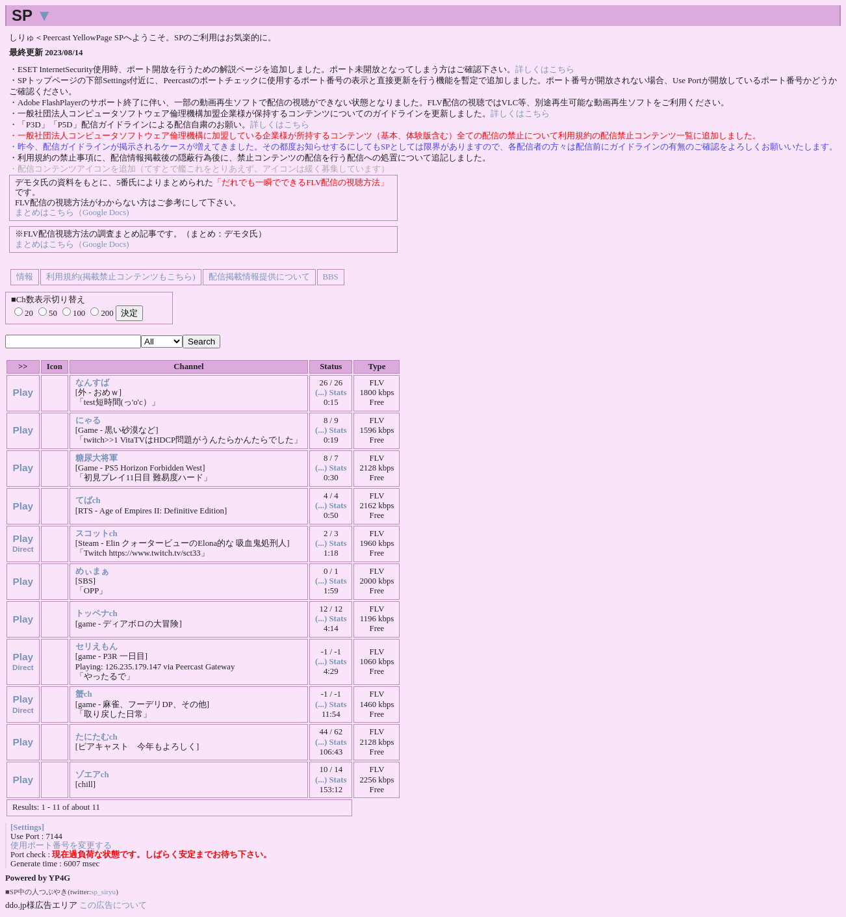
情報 (24, 276)
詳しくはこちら (544, 69)
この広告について (113, 905)
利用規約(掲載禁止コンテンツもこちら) (121, 276)
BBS (331, 276)
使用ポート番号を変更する (61, 845)
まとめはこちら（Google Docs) (72, 212)
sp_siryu (103, 892)
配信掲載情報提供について (259, 276)
